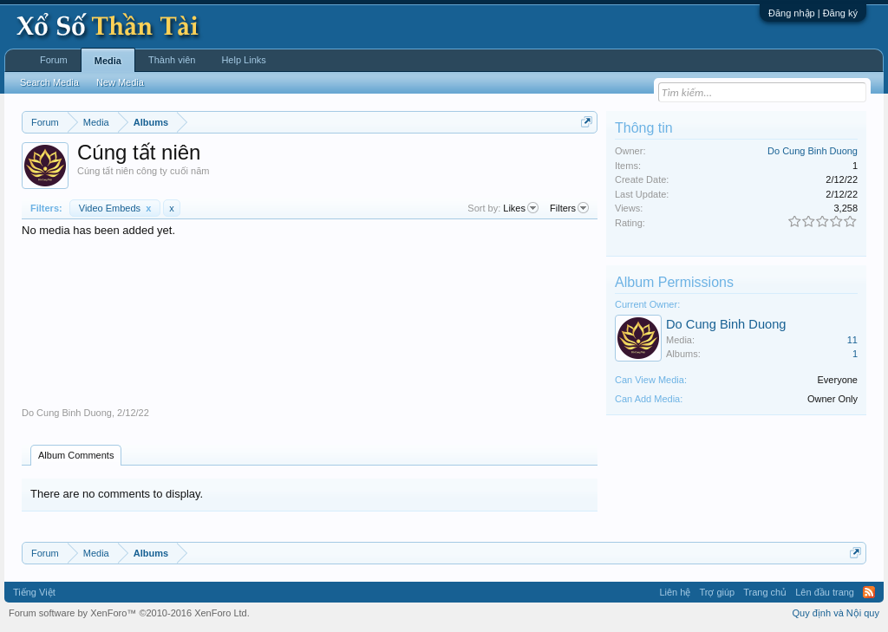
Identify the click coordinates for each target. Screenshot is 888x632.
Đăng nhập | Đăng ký (813, 13)
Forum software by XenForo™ (129, 613)
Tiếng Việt (34, 592)
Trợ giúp (717, 592)
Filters (569, 208)
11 (852, 340)
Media (108, 60)
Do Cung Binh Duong (67, 412)
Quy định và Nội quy (836, 613)
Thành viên (171, 60)
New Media (120, 82)
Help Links (243, 60)
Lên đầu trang (824, 592)
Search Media (49, 82)
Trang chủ (765, 592)
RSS (869, 592)
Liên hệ (674, 592)
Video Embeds (115, 208)
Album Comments (76, 455)
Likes (521, 208)
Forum (54, 60)
